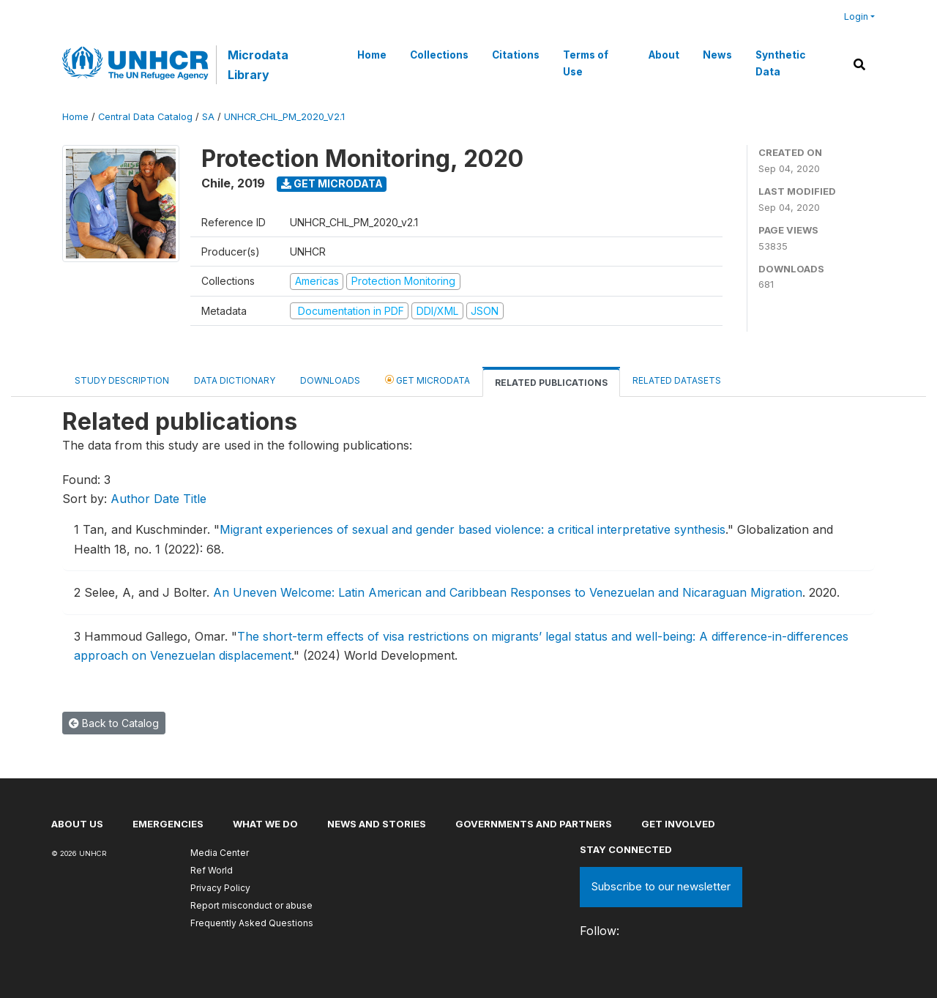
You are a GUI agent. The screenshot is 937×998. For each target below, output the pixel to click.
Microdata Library (258, 64)
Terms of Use (585, 63)
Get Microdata (332, 183)
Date (166, 498)
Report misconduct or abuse (251, 905)
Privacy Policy (220, 887)
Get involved (678, 824)
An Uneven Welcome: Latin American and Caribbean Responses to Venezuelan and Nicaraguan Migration (507, 592)
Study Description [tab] (122, 380)
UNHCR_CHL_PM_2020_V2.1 (284, 116)
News (717, 55)
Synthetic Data (780, 63)
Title (194, 498)
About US (77, 824)
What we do (265, 824)
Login (856, 16)
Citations (516, 55)
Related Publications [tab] (551, 382)
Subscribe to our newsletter (661, 886)
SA (208, 116)
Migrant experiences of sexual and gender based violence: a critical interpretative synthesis (472, 529)
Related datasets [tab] (676, 380)
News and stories (376, 824)
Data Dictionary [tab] (234, 380)
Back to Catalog (114, 723)
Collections (439, 55)
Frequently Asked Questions (251, 922)
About (664, 55)
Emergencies (168, 824)
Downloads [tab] (330, 380)
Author (130, 498)
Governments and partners (533, 824)
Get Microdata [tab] (427, 379)
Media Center (219, 852)
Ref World (211, 870)
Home (372, 55)
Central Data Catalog (145, 116)
